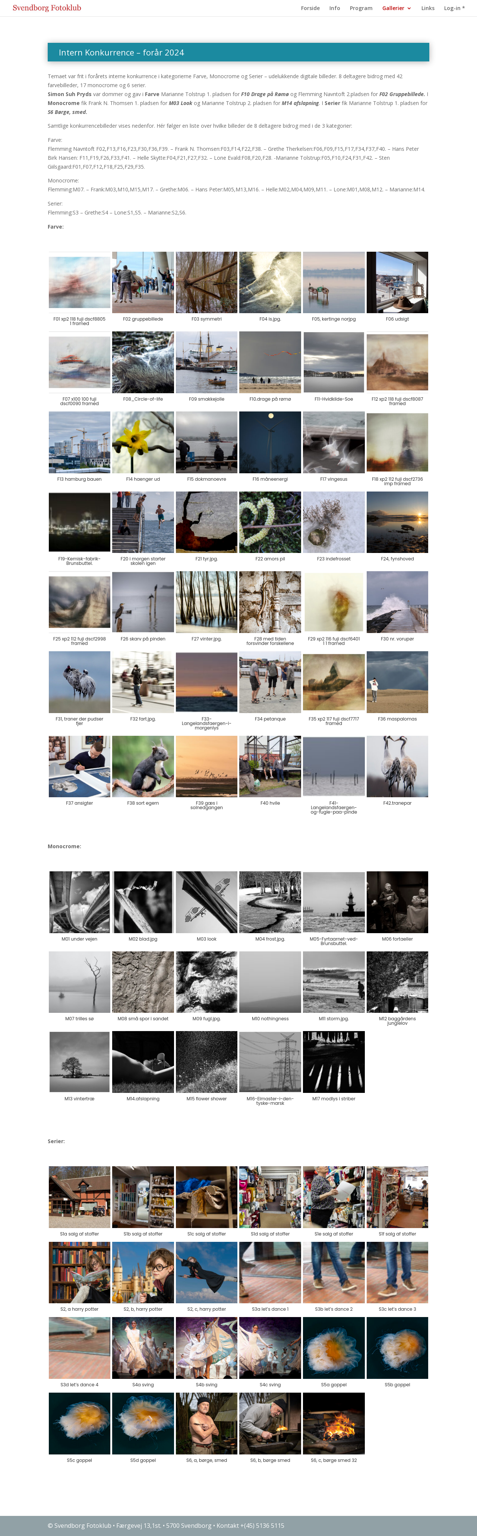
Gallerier (393, 9)
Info (334, 9)
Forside (310, 9)
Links (428, 9)
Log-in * (454, 9)
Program (361, 9)
